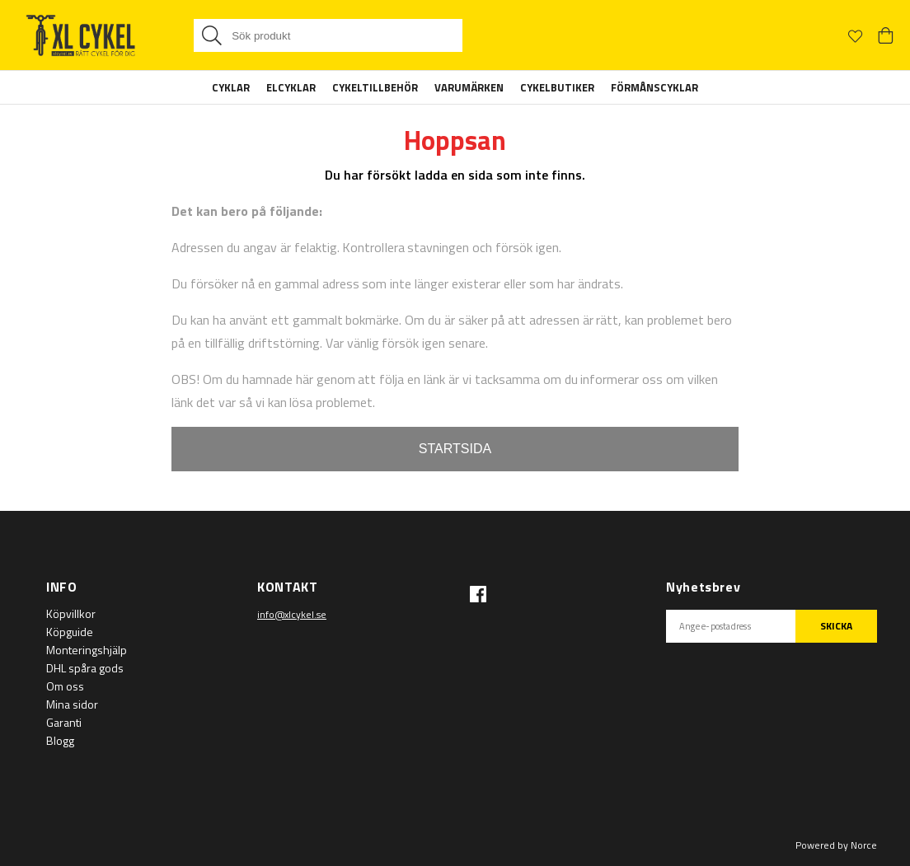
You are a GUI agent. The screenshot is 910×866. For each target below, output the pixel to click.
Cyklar (231, 87)
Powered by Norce (836, 845)
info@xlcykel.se (291, 614)
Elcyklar (291, 87)
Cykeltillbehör (375, 87)
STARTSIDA (455, 449)
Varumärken (469, 87)
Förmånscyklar (654, 87)
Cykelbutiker (557, 87)
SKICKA (836, 626)
